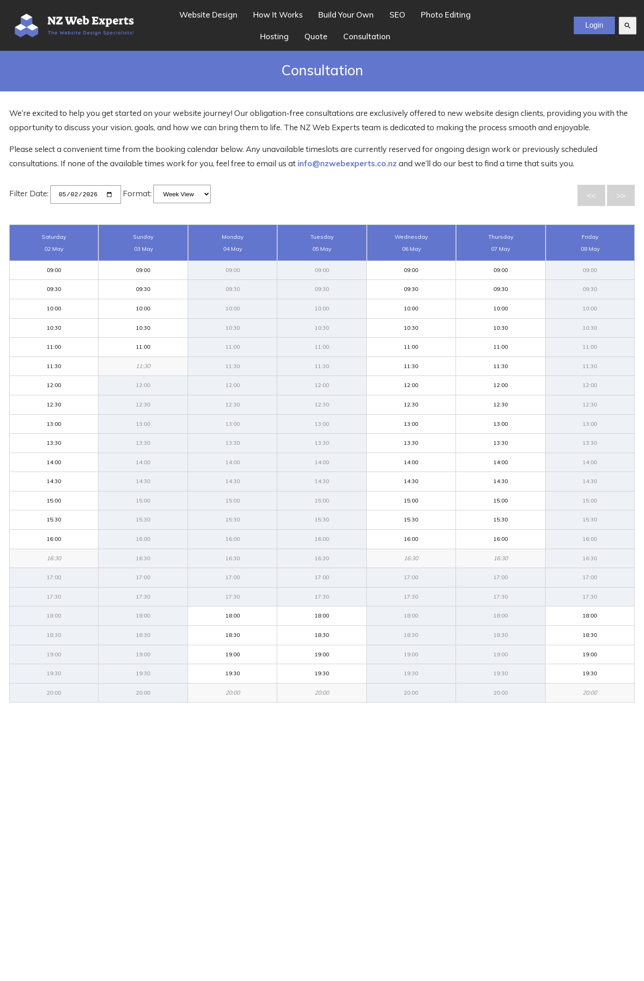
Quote (316, 36)
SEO (397, 14)
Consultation (366, 36)
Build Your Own (346, 14)
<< (591, 195)
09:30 (54, 288)
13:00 (54, 423)
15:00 (54, 500)
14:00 (54, 461)
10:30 (54, 327)
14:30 (54, 481)
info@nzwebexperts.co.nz (347, 163)
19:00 (232, 653)
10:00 (54, 307)
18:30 (232, 634)
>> (621, 195)
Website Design (208, 14)
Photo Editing (446, 14)
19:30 (232, 673)
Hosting (274, 36)
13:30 (54, 442)
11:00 (54, 346)
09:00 (54, 269)
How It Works (278, 14)
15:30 (54, 519)
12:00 (54, 385)
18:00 (232, 615)
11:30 (54, 365)
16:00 (54, 538)
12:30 (54, 403)
